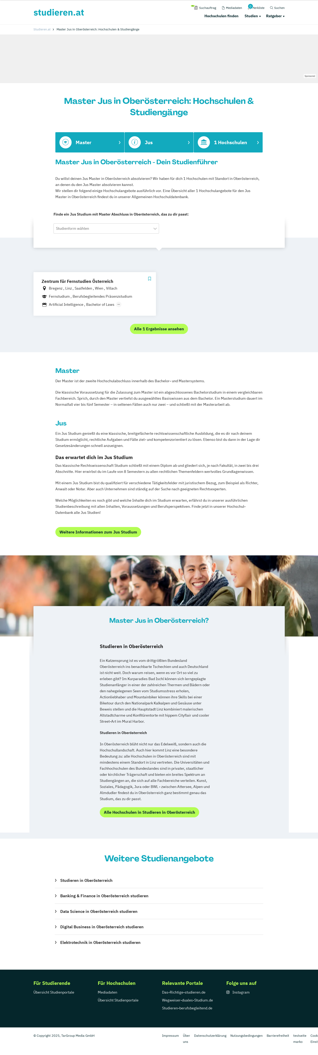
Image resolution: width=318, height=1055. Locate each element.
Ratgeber (274, 16)
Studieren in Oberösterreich (86, 880)
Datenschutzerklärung (210, 1036)
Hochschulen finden (221, 16)
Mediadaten (107, 992)
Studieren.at (41, 29)
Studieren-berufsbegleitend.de (187, 1008)
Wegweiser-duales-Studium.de (187, 1000)
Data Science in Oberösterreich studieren (99, 911)
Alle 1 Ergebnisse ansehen (159, 329)
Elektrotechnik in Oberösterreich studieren (100, 942)
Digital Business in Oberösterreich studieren (102, 926)
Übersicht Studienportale (53, 992)
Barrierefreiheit (278, 1036)
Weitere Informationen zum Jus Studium (98, 532)
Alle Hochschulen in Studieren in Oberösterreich (149, 812)
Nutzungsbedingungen (246, 1036)
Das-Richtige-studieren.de (183, 992)
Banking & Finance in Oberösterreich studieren (104, 895)
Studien (251, 16)
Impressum (170, 1036)
